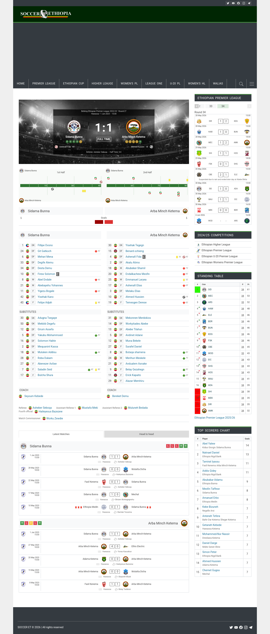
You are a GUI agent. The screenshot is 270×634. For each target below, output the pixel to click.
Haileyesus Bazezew (50, 411)
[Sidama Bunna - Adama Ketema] (223, 187)
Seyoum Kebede (33, 396)
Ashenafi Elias (134, 285)
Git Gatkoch (44, 251)
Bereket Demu (120, 396)
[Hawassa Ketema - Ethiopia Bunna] (223, 130)
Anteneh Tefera (211, 515)
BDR (210, 321)
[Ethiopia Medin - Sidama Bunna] (104, 509)
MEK (210, 398)
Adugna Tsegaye (47, 317)
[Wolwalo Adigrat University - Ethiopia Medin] (223, 198)
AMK (210, 410)
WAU (210, 379)
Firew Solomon (46, 273)
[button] (252, 84)
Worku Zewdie (54, 418)
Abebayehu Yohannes (50, 285)
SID (210, 289)
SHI (210, 391)
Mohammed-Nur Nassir (216, 533)
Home (21, 83)
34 (243, 289)
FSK (210, 340)
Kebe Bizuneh (210, 506)
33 (243, 302)
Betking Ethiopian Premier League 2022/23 (99, 111)
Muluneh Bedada (138, 407)
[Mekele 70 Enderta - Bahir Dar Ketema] (223, 208)
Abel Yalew (208, 443)
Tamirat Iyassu (210, 461)
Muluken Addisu (47, 352)
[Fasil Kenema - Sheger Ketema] (223, 162)
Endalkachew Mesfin (138, 273)
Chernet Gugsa (211, 570)
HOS (210, 372)
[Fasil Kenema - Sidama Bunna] (104, 484)
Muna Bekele (133, 340)
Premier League (44, 83)
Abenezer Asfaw (47, 363)
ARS (210, 302)
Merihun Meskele (136, 357)
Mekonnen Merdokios (138, 317)
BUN (210, 327)
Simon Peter (209, 552)
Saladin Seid (45, 369)
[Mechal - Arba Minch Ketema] (223, 141)
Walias (218, 83)
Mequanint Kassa (48, 346)
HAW (210, 308)
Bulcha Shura (45, 375)
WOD (210, 353)
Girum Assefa (46, 329)
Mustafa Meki (90, 407)
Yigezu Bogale (46, 291)
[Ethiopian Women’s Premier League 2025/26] (223, 262)
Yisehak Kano (45, 296)
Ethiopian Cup (73, 83)
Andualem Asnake (136, 363)
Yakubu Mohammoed (50, 335)
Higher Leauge (102, 83)
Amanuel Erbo (210, 497)
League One (154, 83)
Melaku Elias (133, 291)
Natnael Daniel (210, 452)
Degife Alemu (45, 262)
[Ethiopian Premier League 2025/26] (223, 250)
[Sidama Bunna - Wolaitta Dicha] (104, 471)
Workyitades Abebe (137, 323)
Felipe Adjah (45, 302)
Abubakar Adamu (212, 479)
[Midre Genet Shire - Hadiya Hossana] (223, 151)
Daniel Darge (209, 543)
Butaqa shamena (135, 352)
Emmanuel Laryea (136, 279)
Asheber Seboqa (42, 407)
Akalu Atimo (133, 262)
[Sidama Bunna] (74, 131)
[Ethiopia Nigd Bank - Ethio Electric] (223, 175)
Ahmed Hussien (135, 296)
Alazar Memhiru (135, 380)
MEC (210, 296)
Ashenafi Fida (134, 256)
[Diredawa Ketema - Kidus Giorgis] (223, 119)
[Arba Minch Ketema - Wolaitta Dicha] (104, 573)
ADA (210, 385)
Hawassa (95, 114)
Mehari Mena (45, 256)
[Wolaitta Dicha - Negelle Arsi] (223, 219)
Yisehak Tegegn (135, 245)
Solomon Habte (47, 340)
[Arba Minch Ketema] (133, 131)
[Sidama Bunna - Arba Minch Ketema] (104, 459)
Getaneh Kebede (211, 524)
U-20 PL (175, 83)
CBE (210, 347)
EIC (210, 359)
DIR (210, 404)
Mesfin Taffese (211, 488)
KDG (210, 334)
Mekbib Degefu (46, 323)
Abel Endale (44, 279)
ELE (210, 315)
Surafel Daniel (134, 346)
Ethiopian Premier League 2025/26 (215, 417)
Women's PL (129, 83)
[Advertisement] (135, 51)
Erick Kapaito (133, 375)
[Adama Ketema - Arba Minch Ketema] (104, 561)
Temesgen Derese (136, 302)
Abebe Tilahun (134, 329)
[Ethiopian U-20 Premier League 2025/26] (223, 256)
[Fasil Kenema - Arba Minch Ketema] (104, 586)
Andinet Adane (134, 335)
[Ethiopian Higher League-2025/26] (223, 244)
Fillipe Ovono (45, 245)
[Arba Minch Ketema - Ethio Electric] (104, 548)
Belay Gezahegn (135, 369)
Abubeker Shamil (135, 268)
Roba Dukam (45, 357)
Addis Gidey (209, 470)
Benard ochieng (135, 251)
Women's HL (196, 83)
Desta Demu (45, 268)
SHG (210, 366)
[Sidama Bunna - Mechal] (104, 496)
